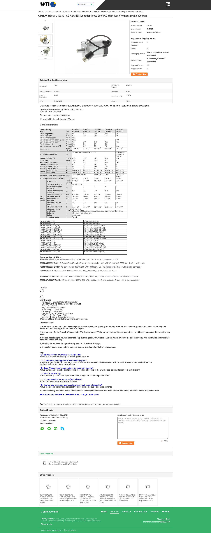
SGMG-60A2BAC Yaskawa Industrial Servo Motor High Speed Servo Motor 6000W (47, 498)
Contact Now (135, 74)
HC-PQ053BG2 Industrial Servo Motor (57, 404)
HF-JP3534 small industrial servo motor (87, 404)
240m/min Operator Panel (111, 404)
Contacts (154, 511)
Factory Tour (140, 511)
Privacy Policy (47, 519)
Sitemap (166, 511)
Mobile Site (46, 524)
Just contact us (70, 530)
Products (48, 12)
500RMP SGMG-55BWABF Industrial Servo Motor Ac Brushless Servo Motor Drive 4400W (88, 498)
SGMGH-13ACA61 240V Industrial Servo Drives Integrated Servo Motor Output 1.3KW (68, 498)
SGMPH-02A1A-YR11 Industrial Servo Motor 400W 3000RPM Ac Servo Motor (127, 498)
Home (40, 12)
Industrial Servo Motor (62, 12)
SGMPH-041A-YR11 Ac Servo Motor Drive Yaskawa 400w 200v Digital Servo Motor (147, 498)
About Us (126, 511)
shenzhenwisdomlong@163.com (156, 522)
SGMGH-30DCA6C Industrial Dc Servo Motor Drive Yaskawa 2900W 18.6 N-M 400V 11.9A (107, 498)
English (86, 4)
